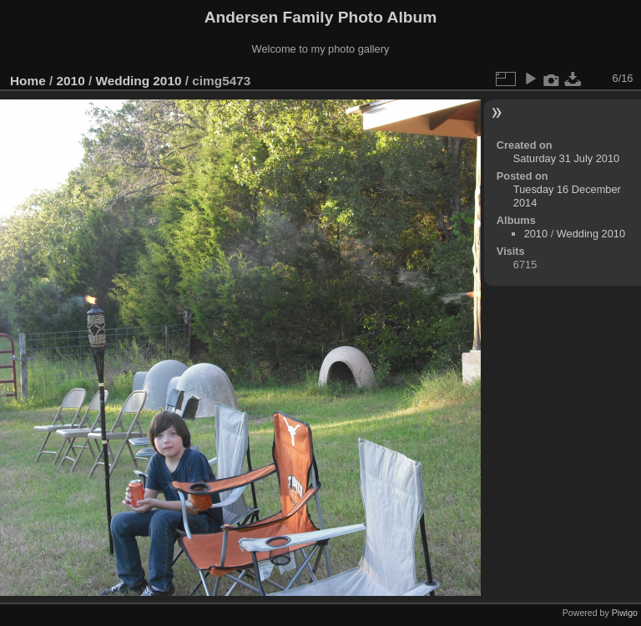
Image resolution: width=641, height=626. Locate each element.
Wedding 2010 (138, 81)
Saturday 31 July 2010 (566, 158)
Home (28, 81)
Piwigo (625, 613)
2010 (71, 81)
